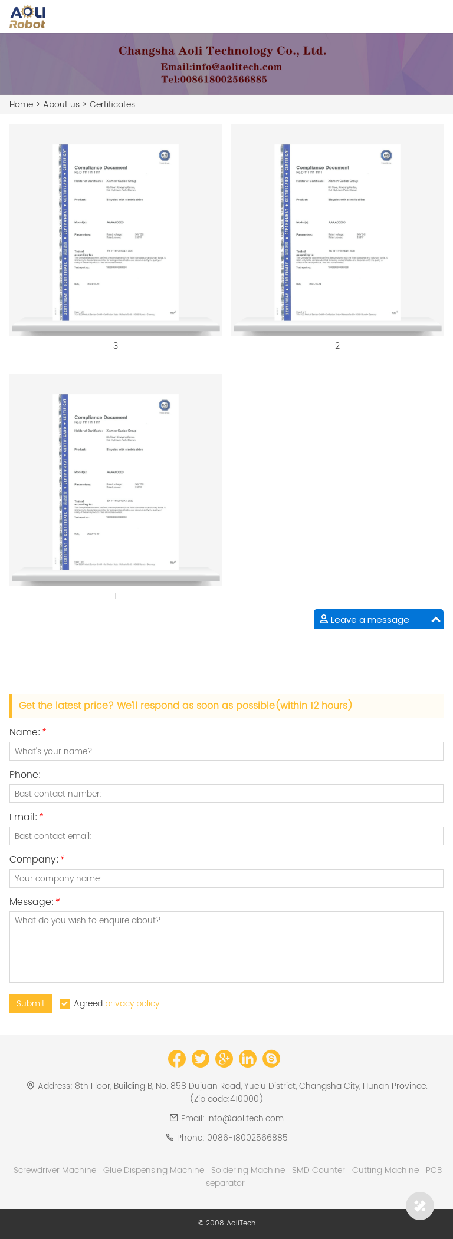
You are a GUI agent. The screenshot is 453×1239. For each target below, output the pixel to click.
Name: (27, 734)
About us (61, 104)
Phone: (25, 776)
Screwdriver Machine (55, 1170)
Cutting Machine (385, 1170)
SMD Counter (318, 1170)
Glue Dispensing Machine (153, 1170)
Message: (34, 903)
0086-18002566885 (247, 1138)
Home (21, 104)
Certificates (112, 104)
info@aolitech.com (245, 1118)
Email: (25, 818)
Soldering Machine (248, 1170)
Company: (36, 861)
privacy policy (132, 1003)
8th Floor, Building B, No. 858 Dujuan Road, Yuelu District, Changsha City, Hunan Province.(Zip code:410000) (251, 1092)
